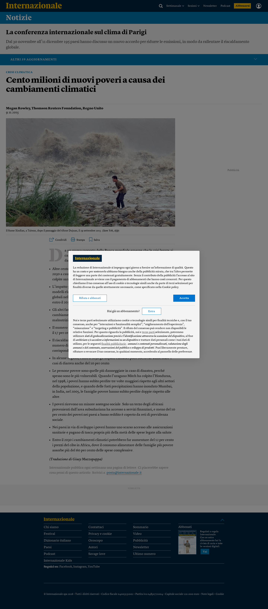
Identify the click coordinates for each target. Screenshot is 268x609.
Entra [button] (151, 311)
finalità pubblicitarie (114, 344)
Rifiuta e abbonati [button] (90, 298)
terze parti (148, 332)
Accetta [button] (184, 298)
